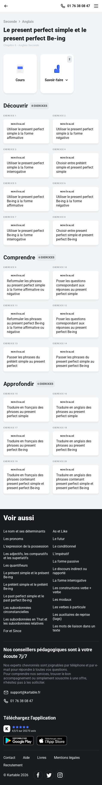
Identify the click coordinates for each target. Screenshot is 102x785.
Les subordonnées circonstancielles (17, 610)
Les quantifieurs (15, 565)
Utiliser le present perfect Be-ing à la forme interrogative (25, 235)
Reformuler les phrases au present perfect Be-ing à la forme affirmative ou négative (25, 325)
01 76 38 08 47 (78, 6)
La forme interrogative (69, 580)
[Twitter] (49, 775)
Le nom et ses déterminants (24, 531)
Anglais (28, 22)
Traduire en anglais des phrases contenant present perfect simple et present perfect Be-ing (74, 481)
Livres (41, 758)
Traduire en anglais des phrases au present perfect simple (73, 411)
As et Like (60, 531)
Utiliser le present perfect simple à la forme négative (74, 133)
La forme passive (66, 561)
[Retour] (7, 6)
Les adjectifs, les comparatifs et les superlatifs (25, 556)
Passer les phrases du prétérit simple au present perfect (26, 361)
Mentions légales (67, 758)
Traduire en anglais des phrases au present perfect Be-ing (73, 445)
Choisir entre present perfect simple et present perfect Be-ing (74, 235)
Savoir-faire (57, 80)
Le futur (58, 539)
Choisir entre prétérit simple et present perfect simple (74, 167)
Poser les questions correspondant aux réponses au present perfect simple (71, 287)
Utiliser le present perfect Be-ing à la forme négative (74, 201)
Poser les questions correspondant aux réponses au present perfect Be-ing (71, 325)
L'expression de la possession (25, 546)
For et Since (12, 631)
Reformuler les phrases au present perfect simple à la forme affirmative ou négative (26, 287)
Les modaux (62, 600)
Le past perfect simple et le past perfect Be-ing (23, 598)
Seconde (10, 22)
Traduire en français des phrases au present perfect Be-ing (25, 445)
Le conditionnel (64, 546)
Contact (9, 758)
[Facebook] (38, 775)
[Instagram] (59, 775)
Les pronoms (13, 539)
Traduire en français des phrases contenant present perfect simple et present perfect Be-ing (25, 481)
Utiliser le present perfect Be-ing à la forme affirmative (25, 201)
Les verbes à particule (69, 607)
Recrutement (12, 765)
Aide (26, 758)
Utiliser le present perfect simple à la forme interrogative (25, 167)
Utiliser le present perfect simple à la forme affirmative (25, 133)
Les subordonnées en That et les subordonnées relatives (25, 621)
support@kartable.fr (25, 692)
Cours (20, 80)
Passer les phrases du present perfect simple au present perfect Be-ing (75, 361)
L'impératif (61, 554)
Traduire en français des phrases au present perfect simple (25, 411)
